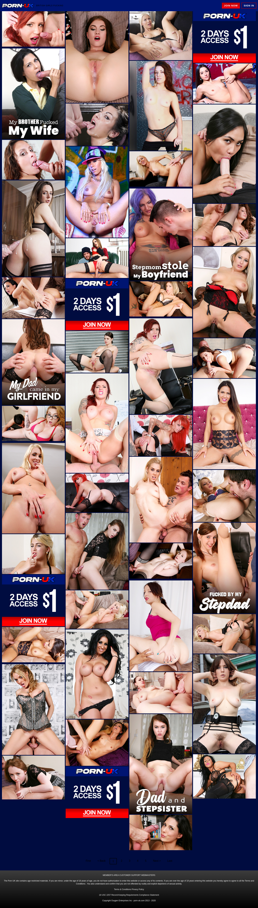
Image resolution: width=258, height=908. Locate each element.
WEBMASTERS (148, 875)
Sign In (249, 5)
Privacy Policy (138, 889)
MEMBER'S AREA (111, 875)
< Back (101, 860)
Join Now (231, 5)
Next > (157, 860)
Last (169, 860)
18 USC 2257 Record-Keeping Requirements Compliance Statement (129, 895)
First (88, 860)
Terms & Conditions (122, 889)
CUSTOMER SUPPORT (130, 875)
